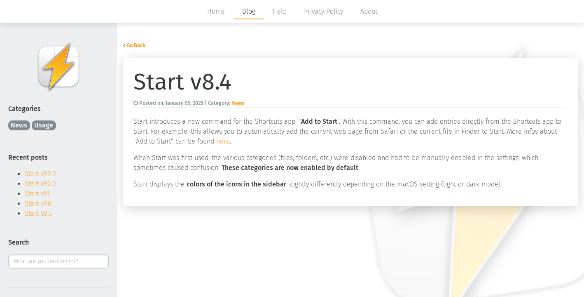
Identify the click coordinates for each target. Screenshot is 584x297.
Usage (43, 125)
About (368, 11)
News (19, 125)
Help (280, 11)
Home (216, 11)
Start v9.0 (38, 203)
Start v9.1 (37, 194)
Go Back (135, 45)
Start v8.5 (38, 213)
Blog (248, 11)
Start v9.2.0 (40, 184)
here (223, 141)
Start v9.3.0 (40, 174)
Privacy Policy (323, 11)
